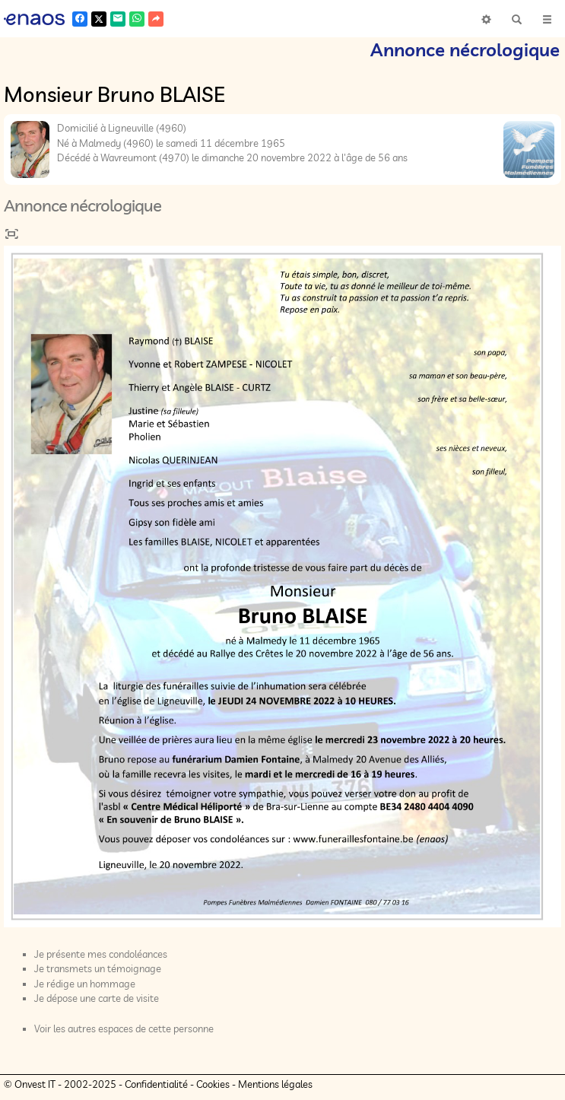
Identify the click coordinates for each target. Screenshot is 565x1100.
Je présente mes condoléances (100, 954)
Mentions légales (275, 1084)
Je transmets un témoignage (97, 968)
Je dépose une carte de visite (96, 998)
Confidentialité (156, 1084)
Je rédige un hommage (84, 984)
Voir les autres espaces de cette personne (124, 1028)
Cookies (213, 1084)
